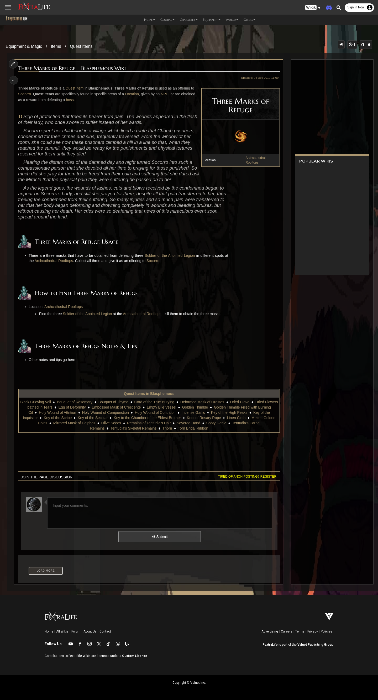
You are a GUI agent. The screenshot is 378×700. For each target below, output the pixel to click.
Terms (299, 631)
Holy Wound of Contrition (161, 412)
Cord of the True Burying (161, 402)
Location (133, 94)
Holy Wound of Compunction (112, 412)
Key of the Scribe (58, 418)
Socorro (25, 94)
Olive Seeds (111, 423)
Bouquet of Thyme (120, 402)
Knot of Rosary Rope (204, 418)
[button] (313, 7)
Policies (326, 631)
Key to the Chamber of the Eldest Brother (147, 418)
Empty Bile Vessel (175, 407)
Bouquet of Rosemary (81, 402)
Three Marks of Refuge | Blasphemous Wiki (73, 68)
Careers (286, 631)
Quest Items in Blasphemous (149, 393)
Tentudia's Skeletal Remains (133, 428)
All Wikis (62, 631)
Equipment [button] (211, 20)
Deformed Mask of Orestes (209, 402)
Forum (76, 631)
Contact (105, 631)
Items (56, 46)
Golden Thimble (209, 407)
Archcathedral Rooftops (54, 261)
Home (49, 631)
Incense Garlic (200, 412)
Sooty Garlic (216, 423)
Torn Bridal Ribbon (193, 428)
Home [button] (149, 20)
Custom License (134, 656)
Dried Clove (246, 402)
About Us (90, 631)
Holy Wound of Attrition (64, 412)
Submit (159, 537)
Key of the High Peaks (236, 412)
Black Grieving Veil (42, 402)
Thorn (167, 428)
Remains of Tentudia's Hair (149, 423)
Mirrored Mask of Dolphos (74, 423)
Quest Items (81, 46)
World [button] (232, 20)
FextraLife (270, 644)
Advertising (269, 631)
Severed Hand (188, 423)
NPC (166, 94)
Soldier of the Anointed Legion (171, 255)
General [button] (167, 20)
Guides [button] (249, 20)
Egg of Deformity (85, 407)
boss (71, 100)
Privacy (312, 631)
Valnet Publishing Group (315, 644)
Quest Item (75, 88)
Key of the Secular (92, 418)
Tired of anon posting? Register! (246, 476)
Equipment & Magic (24, 46)
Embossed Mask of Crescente (129, 407)
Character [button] (189, 20)
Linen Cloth (236, 418)
